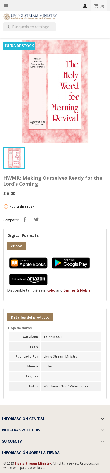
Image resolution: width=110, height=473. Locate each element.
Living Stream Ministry (33, 463)
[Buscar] (29, 26)
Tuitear (36, 219)
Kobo (50, 290)
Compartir (24, 219)
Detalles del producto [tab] (30, 317)
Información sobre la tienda (31, 452)
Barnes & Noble (77, 290)
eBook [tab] (16, 246)
